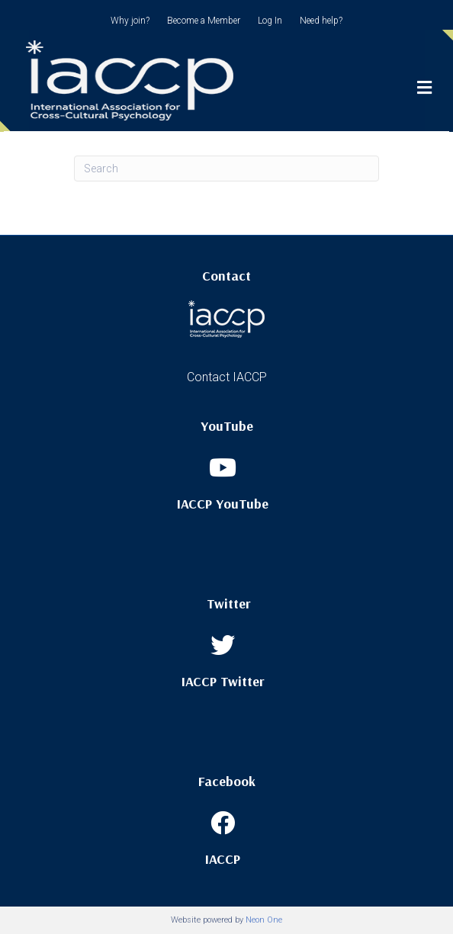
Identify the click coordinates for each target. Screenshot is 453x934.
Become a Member (203, 20)
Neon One (264, 920)
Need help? (321, 20)
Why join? (130, 20)
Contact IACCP (227, 377)
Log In (270, 20)
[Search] (226, 168)
